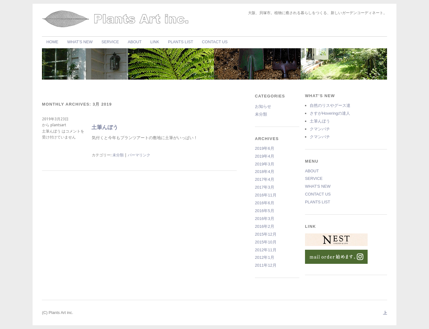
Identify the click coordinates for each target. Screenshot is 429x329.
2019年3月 (264, 164)
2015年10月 (266, 242)
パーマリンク (139, 155)
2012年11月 (266, 250)
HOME (52, 41)
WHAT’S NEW (80, 41)
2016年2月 (264, 226)
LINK (154, 41)
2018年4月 (264, 171)
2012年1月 (264, 257)
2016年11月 (266, 195)
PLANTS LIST (180, 41)
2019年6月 (264, 148)
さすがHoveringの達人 (330, 113)
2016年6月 (264, 203)
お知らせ (263, 106)
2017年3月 (264, 187)
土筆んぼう (104, 127)
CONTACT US (215, 41)
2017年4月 (264, 179)
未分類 (118, 155)
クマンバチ (320, 129)
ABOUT (135, 41)
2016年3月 (264, 218)
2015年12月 (266, 234)
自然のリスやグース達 (330, 105)
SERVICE (110, 41)
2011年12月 (266, 265)
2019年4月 (264, 156)
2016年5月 (264, 210)
